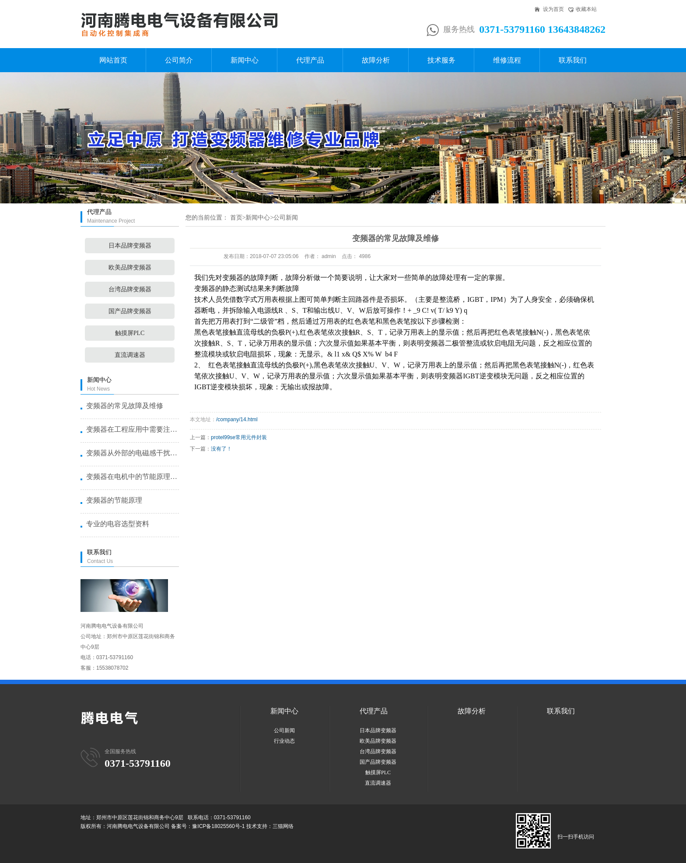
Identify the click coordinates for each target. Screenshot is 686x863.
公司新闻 (285, 217)
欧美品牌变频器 (129, 267)
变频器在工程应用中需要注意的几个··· (132, 429)
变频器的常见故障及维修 (124, 405)
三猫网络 (283, 826)
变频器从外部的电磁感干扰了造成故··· (132, 453)
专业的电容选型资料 (117, 524)
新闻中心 (245, 60)
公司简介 (179, 60)
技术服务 (441, 60)
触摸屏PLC (130, 333)
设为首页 (553, 9)
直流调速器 (130, 355)
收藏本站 (586, 9)
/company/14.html (237, 419)
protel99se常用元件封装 (239, 437)
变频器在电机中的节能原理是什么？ (132, 476)
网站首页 (113, 60)
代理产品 (310, 60)
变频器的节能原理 (114, 500)
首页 (236, 217)
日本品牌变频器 (129, 245)
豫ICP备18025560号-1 (218, 826)
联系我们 (573, 60)
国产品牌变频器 (129, 311)
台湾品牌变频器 (129, 289)
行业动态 (284, 741)
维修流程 (507, 60)
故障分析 (376, 60)
